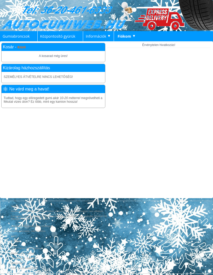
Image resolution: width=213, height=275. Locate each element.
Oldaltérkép (17, 263)
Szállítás (15, 241)
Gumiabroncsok (16, 36)
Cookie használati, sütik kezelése (28, 231)
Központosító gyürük (58, 36)
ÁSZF (14, 236)
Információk (96, 36)
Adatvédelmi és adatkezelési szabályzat (32, 226)
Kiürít (22, 47)
